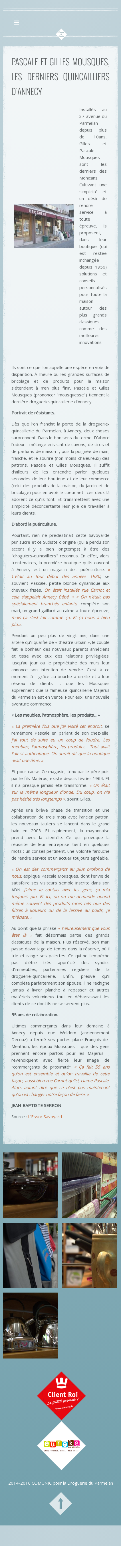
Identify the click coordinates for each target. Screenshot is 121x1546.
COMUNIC (42, 1483)
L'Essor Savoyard (45, 1116)
